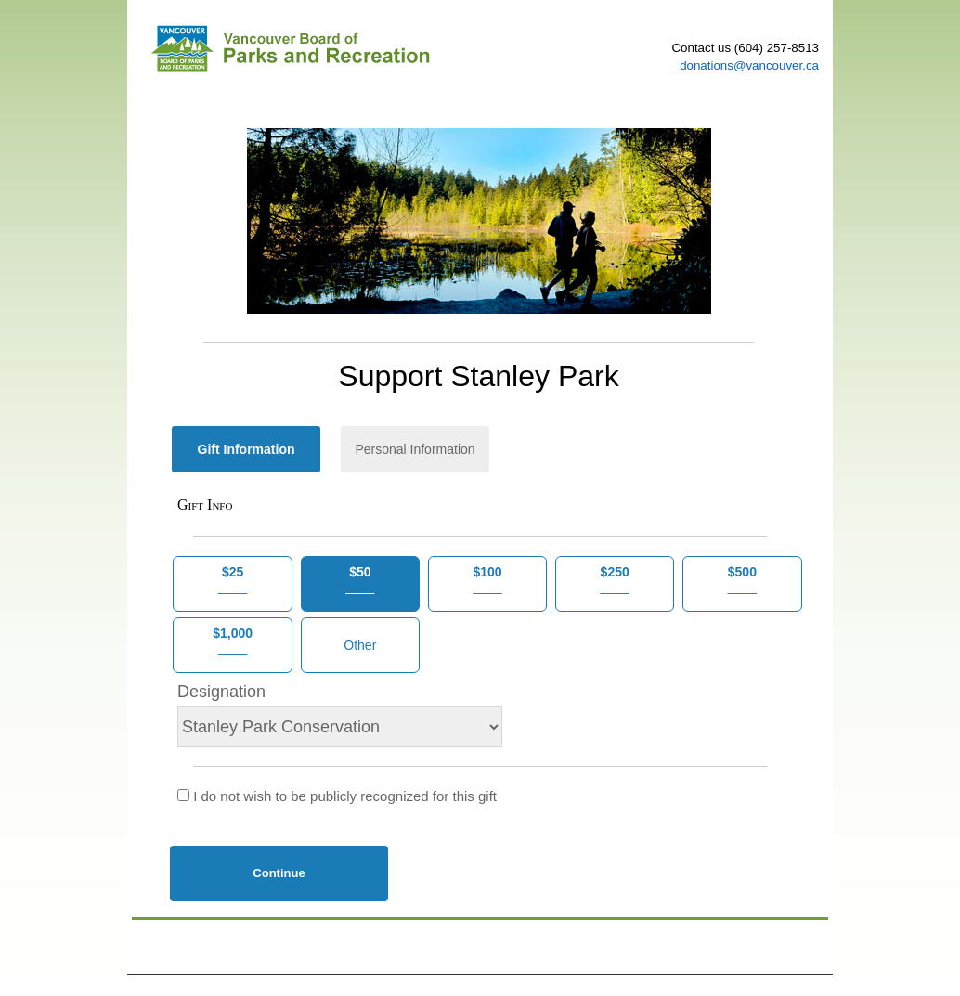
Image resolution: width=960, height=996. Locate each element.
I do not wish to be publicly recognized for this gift (337, 796)
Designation (221, 691)
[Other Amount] (360, 645)
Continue (279, 873)
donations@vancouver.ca (749, 65)
